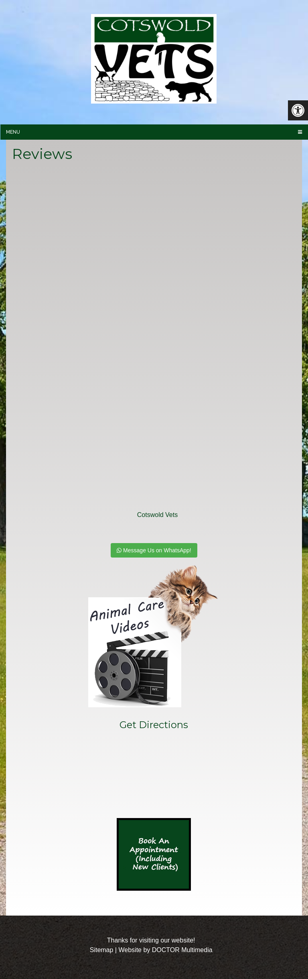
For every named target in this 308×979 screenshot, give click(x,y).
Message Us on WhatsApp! (154, 550)
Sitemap (101, 949)
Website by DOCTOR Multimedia (165, 949)
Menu (13, 132)
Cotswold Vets (157, 514)
